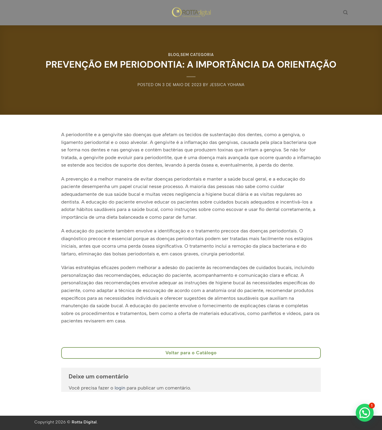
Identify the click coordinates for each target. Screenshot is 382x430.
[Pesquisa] (345, 12)
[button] (365, 413)
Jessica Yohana (227, 85)
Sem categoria (197, 54)
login (120, 388)
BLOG (173, 54)
